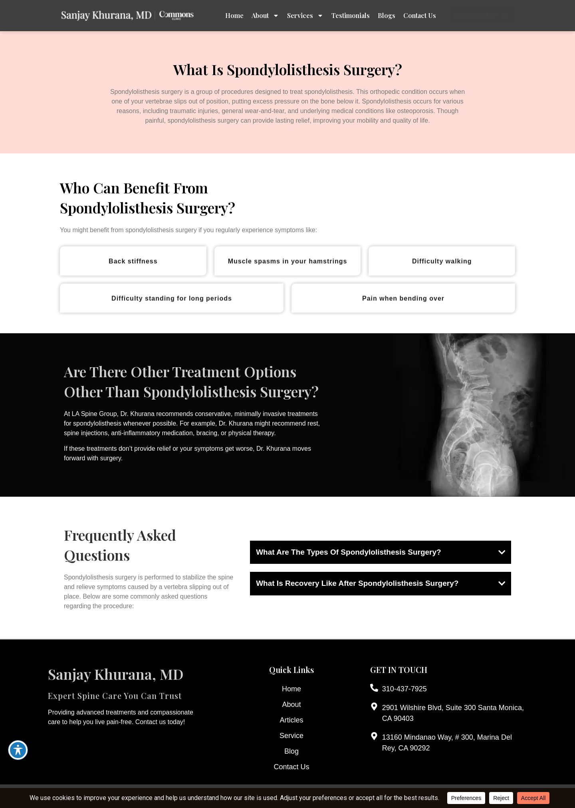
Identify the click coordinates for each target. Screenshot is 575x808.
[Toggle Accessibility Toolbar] (18, 750)
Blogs (386, 15)
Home (234, 15)
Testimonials (350, 15)
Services (305, 15)
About (265, 15)
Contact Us (419, 15)
